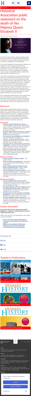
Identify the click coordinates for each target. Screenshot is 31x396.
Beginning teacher (13, 355)
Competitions (12, 356)
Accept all (15, 382)
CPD (7, 355)
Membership (11, 351)
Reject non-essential (15, 386)
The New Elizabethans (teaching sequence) (14, 170)
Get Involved (18, 349)
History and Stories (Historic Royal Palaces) (14, 219)
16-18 (14, 367)
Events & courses (15, 369)
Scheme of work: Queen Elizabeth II (13, 161)
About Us (12, 349)
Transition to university (6, 368)
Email (3, 240)
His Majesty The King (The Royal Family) (14, 225)
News (7, 349)
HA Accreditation (4, 356)
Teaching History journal (21, 362)
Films (9, 369)
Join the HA (24, 349)
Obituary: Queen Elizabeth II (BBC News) (14, 224)
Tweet (3, 249)
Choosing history (16, 368)
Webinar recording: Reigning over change (14, 124)
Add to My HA (5, 236)
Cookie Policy (6, 378)
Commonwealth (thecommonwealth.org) (14, 227)
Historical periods (5, 367)
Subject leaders (21, 355)
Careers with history (24, 368)
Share (3, 245)
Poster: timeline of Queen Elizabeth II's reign (15, 166)
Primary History (19, 356)
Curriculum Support (5, 360)
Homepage (3, 349)
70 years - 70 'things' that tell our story (13, 139)
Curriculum (3, 355)
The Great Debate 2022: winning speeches (14, 149)
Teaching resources (5, 363)
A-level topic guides (21, 367)
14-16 (10, 367)
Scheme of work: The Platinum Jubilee (13, 158)
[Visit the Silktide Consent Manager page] (26, 391)
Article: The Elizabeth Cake (10, 167)
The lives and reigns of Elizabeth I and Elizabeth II (16, 136)
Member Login (4, 351)
